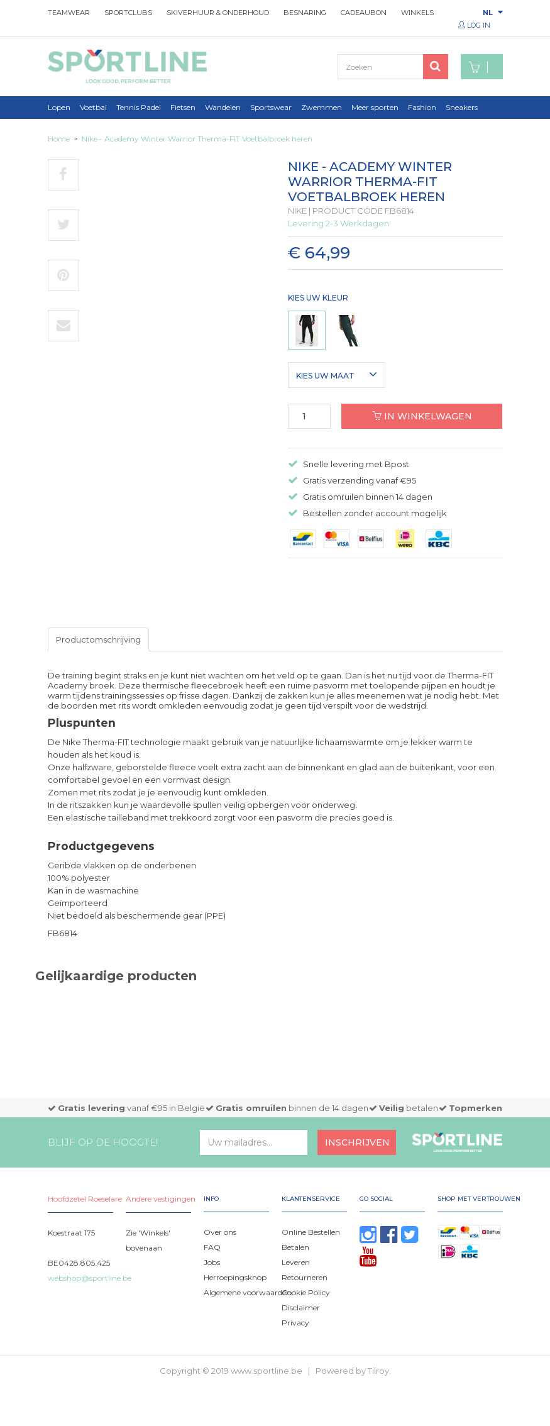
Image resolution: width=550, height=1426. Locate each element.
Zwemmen (321, 107)
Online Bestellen (311, 1232)
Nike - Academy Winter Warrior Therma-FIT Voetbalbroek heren (197, 138)
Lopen (59, 107)
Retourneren (304, 1277)
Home (59, 138)
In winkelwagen (422, 416)
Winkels (417, 12)
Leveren (296, 1262)
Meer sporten (375, 107)
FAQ (212, 1247)
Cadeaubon (364, 12)
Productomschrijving (98, 639)
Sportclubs (128, 12)
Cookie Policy (306, 1292)
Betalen (295, 1247)
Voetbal (93, 107)
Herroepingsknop (235, 1277)
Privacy (295, 1322)
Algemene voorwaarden (247, 1292)
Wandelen (223, 107)
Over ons (220, 1232)
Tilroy (378, 1371)
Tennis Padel (138, 107)
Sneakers (462, 107)
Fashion (422, 107)
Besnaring (304, 12)
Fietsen (182, 107)
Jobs (212, 1262)
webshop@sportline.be (89, 1278)
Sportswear (271, 107)
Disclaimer (301, 1307)
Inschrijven (357, 1142)
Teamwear (69, 12)
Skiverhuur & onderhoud (218, 12)
